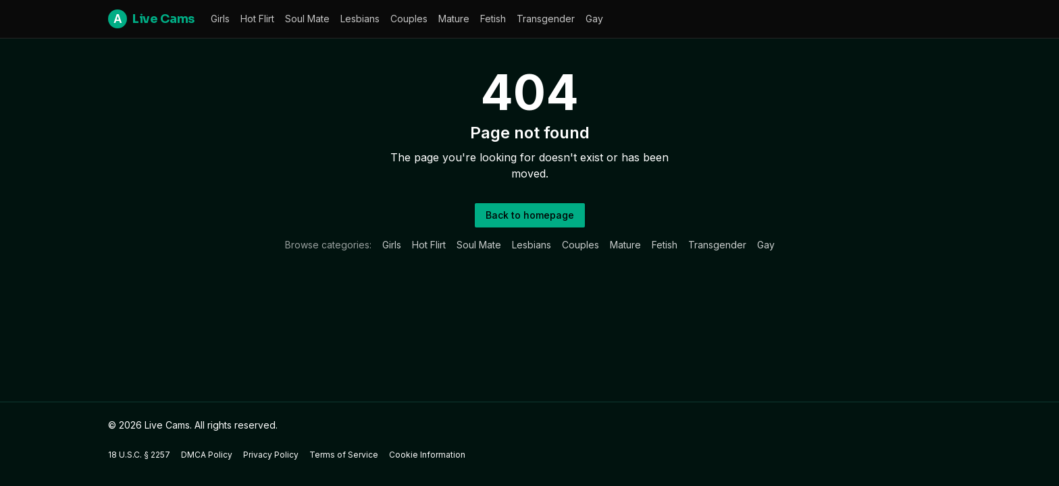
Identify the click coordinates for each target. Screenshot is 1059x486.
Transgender (546, 18)
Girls (220, 18)
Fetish (493, 18)
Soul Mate (307, 18)
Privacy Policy (271, 455)
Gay (594, 18)
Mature (453, 18)
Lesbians (360, 18)
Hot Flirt (257, 18)
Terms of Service (343, 455)
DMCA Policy (206, 455)
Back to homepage (530, 215)
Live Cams (151, 18)
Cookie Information (427, 455)
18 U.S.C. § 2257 (139, 455)
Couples (409, 18)
